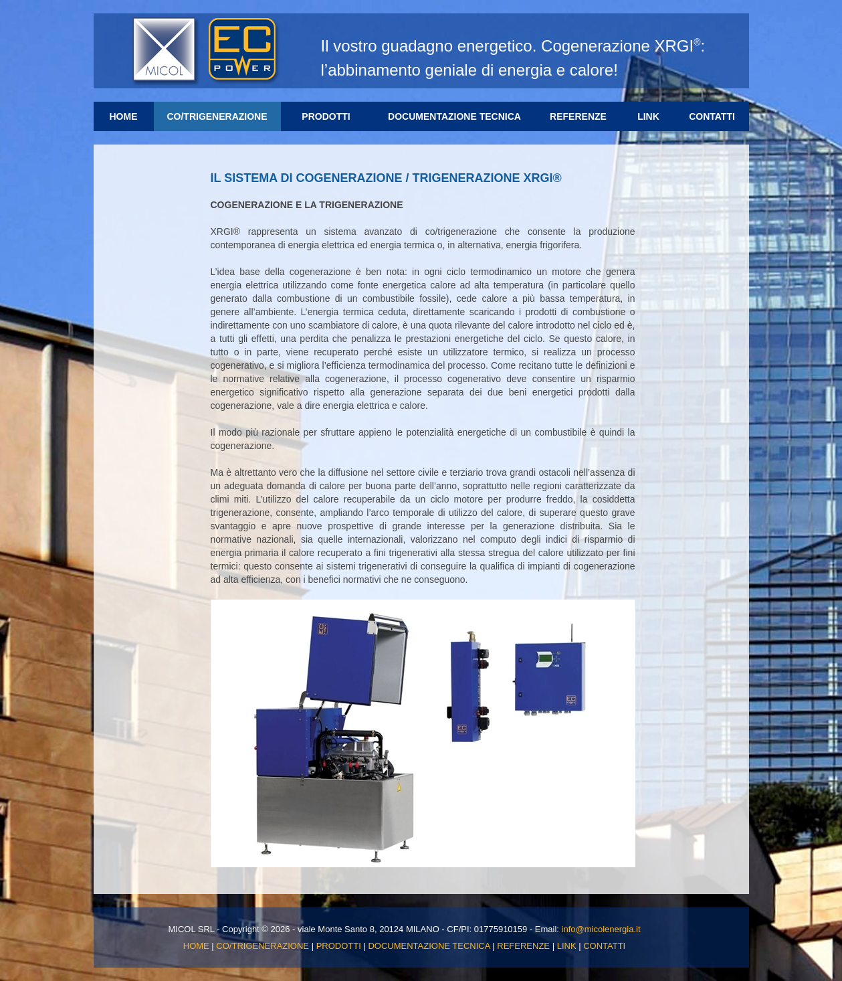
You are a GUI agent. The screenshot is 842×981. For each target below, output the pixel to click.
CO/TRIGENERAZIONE (217, 116)
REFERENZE (578, 116)
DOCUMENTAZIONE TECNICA (454, 116)
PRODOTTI (335, 116)
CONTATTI (712, 116)
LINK (648, 116)
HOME (124, 116)
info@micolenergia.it (601, 929)
